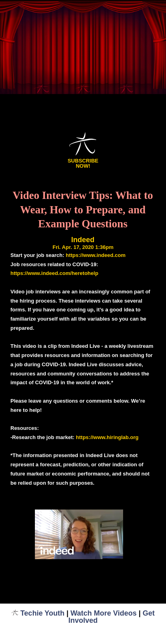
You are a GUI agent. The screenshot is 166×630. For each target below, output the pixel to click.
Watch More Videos (104, 613)
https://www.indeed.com (96, 255)
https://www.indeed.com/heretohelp (54, 273)
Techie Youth (38, 613)
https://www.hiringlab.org (107, 437)
